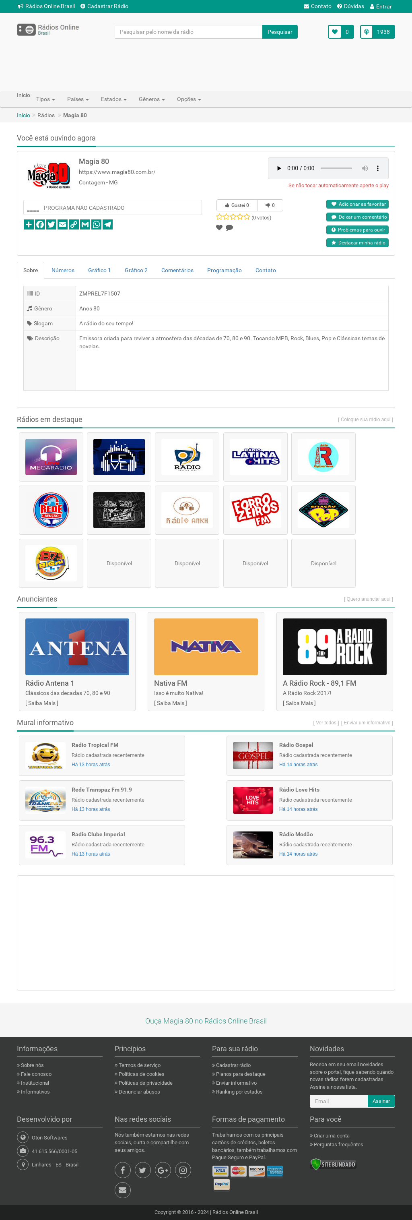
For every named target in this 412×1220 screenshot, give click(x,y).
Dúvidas (350, 6)
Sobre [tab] (30, 270)
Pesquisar (280, 32)
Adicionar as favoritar (359, 204)
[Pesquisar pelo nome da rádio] (189, 32)
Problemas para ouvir (358, 230)
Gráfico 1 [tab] (99, 270)
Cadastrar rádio (233, 1065)
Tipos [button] (45, 99)
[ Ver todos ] (326, 722)
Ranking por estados (239, 1092)
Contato (318, 6)
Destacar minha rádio (358, 243)
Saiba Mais (42, 703)
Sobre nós (32, 1065)
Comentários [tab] (177, 270)
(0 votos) (261, 218)
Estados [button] (114, 99)
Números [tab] (63, 270)
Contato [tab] (265, 270)
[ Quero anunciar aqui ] (368, 599)
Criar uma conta (331, 1136)
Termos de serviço (139, 1065)
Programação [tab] (224, 270)
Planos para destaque (240, 1074)
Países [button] (78, 99)
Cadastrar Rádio (104, 6)
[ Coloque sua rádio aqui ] (365, 419)
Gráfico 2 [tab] (136, 270)
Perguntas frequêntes (338, 1144)
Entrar (381, 6)
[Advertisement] (206, 64)
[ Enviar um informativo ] (367, 722)
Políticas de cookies (141, 1074)
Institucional (34, 1083)
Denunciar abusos (138, 1092)
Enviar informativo (236, 1083)
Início (23, 115)
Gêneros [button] (152, 99)
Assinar (381, 1101)
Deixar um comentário (359, 217)
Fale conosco (36, 1074)
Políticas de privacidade (145, 1083)
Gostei (237, 205)
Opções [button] (189, 99)
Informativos (35, 1092)
